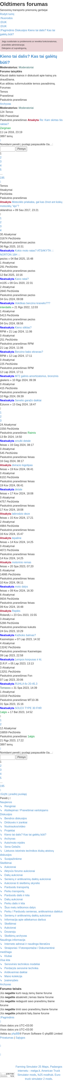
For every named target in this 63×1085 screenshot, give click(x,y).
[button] (0, 140)
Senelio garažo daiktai (28, 400)
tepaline (16, 538)
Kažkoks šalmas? (25, 635)
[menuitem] (3, 22)
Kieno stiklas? (23, 327)
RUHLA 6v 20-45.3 (26, 683)
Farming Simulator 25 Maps (32, 1066)
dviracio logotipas (22, 465)
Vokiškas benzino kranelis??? (32, 303)
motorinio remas (21, 562)
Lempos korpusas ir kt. (28, 659)
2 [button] (1, 157)
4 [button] (1, 165)
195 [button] (2, 177)
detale (18, 489)
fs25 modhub (45, 1074)
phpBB (15, 1033)
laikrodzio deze (21, 513)
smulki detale (23, 440)
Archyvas (5, 103)
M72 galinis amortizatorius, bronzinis (36, 376)
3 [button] (1, 161)
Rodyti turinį (7, 14)
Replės (16, 610)
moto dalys (21, 586)
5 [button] (1, 169)
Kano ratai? (22, 278)
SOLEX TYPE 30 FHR (28, 708)
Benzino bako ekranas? (29, 351)
